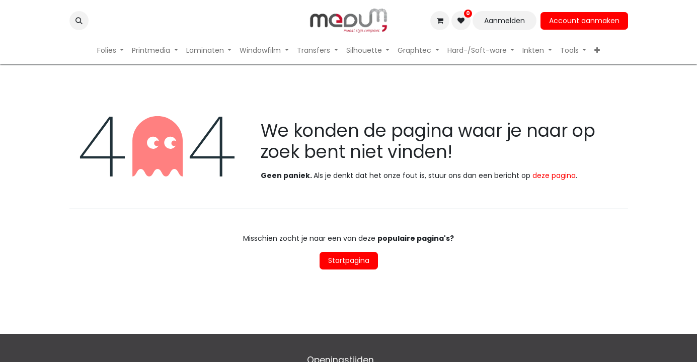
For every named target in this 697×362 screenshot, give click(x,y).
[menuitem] (110, 50)
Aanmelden (504, 21)
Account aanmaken (584, 21)
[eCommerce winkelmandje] (439, 20)
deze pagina (554, 175)
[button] (79, 20)
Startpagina (348, 260)
